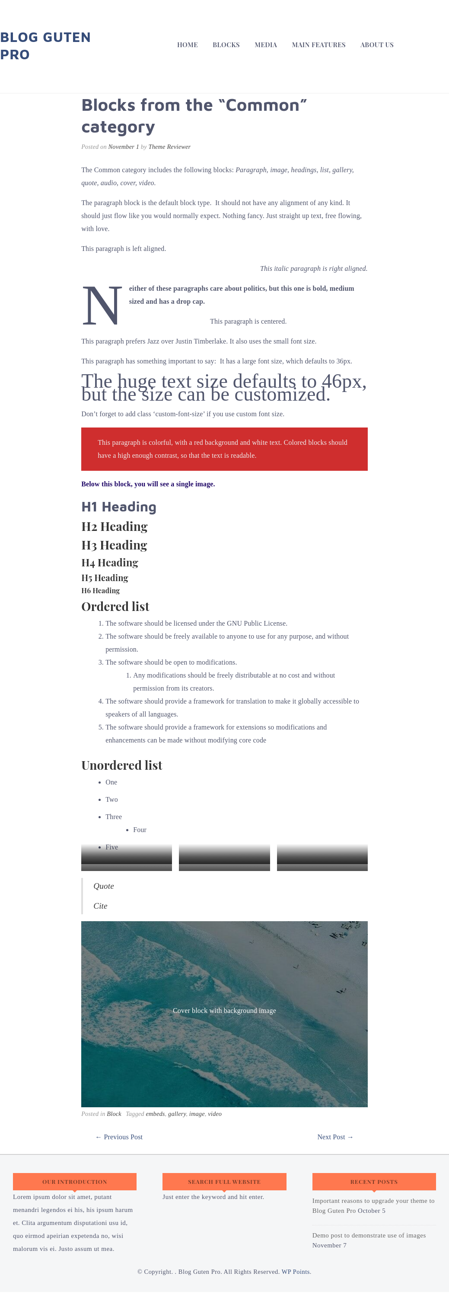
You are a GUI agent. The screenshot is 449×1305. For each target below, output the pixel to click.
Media (266, 44)
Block (114, 1113)
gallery (177, 1113)
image (197, 1113)
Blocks (226, 44)
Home (187, 44)
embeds (155, 1113)
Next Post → (335, 1137)
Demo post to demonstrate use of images (369, 1235)
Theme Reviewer (170, 146)
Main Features (319, 44)
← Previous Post (119, 1137)
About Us (377, 44)
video (215, 1113)
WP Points (296, 1271)
